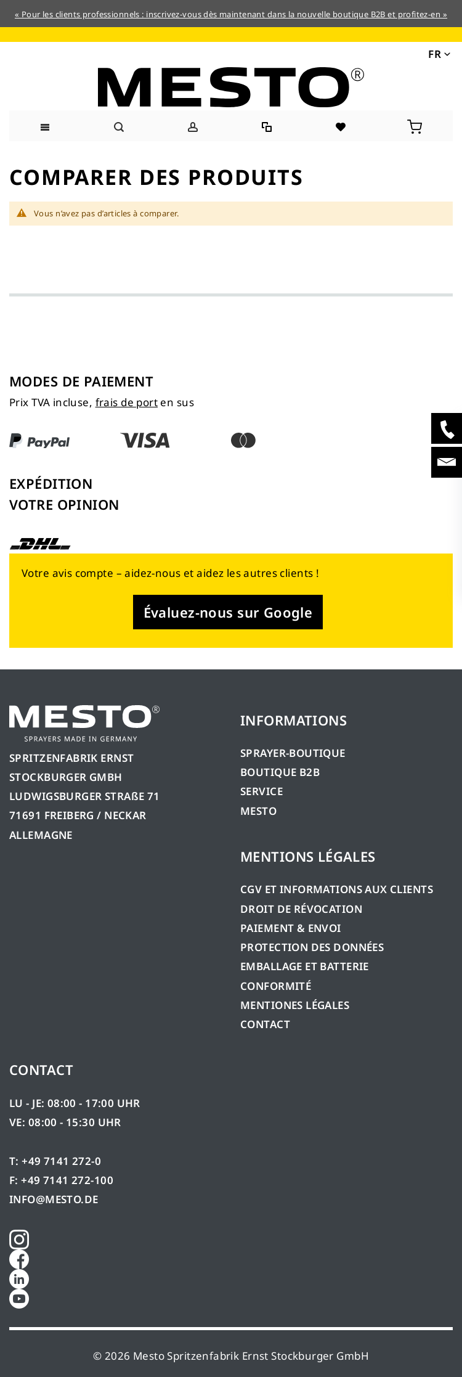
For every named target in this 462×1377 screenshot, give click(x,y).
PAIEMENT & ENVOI (290, 928)
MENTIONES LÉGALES (294, 1005)
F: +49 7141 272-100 (61, 1180)
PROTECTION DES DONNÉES (312, 947)
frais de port (126, 402)
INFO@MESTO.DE (53, 1199)
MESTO (258, 811)
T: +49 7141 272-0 (55, 1161)
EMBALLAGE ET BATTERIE (304, 966)
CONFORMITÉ (275, 986)
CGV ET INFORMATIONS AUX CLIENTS (336, 889)
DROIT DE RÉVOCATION (301, 909)
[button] (438, 53)
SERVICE (261, 791)
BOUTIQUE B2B (280, 772)
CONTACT (265, 1024)
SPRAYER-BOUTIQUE (293, 753)
